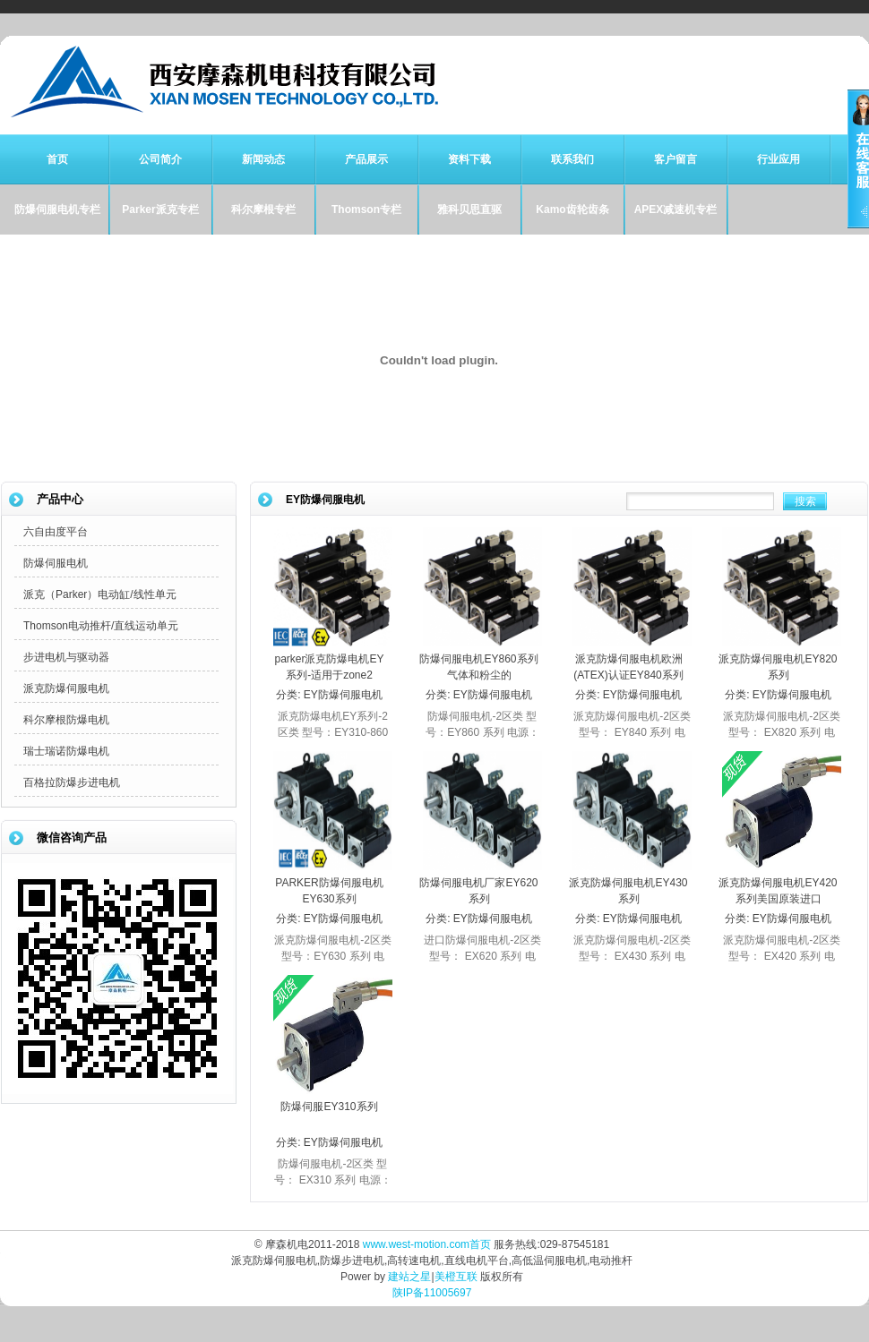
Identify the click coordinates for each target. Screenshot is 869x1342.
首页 (57, 159)
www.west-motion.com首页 (427, 1244)
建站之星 (409, 1276)
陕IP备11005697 (432, 1292)
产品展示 (366, 159)
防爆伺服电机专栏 (57, 209)
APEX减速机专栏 (676, 209)
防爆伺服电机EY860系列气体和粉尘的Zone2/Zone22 (478, 675)
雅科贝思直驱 (469, 209)
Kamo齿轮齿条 (572, 209)
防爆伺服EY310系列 (328, 1106)
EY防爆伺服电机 (343, 694)
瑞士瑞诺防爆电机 (66, 751)
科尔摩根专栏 (263, 209)
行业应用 (778, 159)
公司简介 (160, 159)
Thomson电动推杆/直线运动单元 (100, 626)
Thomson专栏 (366, 209)
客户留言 (675, 159)
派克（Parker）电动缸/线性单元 (99, 594)
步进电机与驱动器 (66, 657)
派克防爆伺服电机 (66, 688)
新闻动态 (263, 159)
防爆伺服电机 (55, 563)
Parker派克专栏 (160, 209)
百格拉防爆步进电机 (71, 782)
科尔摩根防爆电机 (66, 720)
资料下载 (469, 159)
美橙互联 (456, 1276)
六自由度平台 (55, 532)
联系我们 (572, 159)
